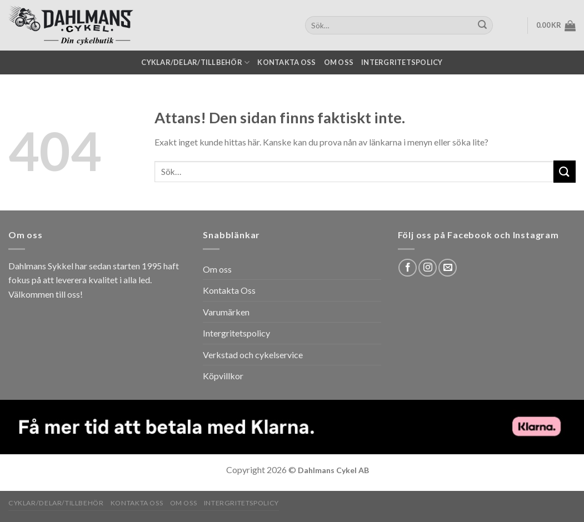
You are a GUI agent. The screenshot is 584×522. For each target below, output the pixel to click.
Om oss (339, 62)
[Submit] (564, 171)
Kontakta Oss (229, 290)
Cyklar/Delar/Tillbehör (195, 62)
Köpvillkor (223, 375)
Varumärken (226, 312)
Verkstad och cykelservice (253, 354)
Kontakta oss (286, 62)
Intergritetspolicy (402, 62)
